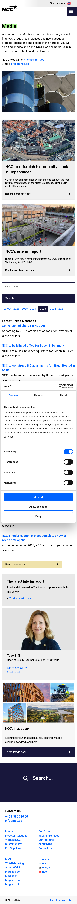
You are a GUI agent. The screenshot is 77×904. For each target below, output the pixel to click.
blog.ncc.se (12, 871)
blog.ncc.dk (12, 884)
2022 (53, 308)
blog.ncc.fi (11, 876)
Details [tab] (38, 395)
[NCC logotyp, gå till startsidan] (10, 8)
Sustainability (13, 844)
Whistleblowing (14, 863)
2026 (17, 308)
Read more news (32, 564)
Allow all (39, 497)
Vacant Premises (48, 835)
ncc (42, 863)
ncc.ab (44, 859)
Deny (39, 516)
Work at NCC (13, 839)
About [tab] (63, 395)
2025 (25, 308)
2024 (33, 308)
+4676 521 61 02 (17, 668)
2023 (43, 308)
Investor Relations (16, 835)
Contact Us (45, 848)
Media (9, 831)
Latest (7, 308)
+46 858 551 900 (34, 59)
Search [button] (9, 298)
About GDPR (12, 867)
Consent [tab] (14, 395)
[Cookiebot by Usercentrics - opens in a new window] (58, 386)
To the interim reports (23, 598)
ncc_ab (44, 867)
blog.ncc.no (12, 880)
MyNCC (9, 859)
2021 (61, 308)
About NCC (45, 844)
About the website (61, 900)
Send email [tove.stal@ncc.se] (13, 672)
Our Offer (44, 831)
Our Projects (46, 839)
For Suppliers (13, 848)
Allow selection (38, 506)
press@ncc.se (20, 63)
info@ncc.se (13, 820)
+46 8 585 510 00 (16, 816)
